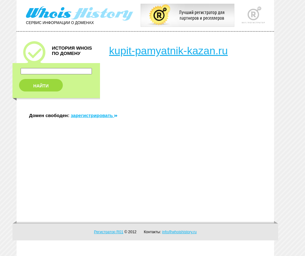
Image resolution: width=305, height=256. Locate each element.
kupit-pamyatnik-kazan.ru (168, 51)
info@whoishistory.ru (179, 232)
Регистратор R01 (108, 232)
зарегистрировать (94, 115)
